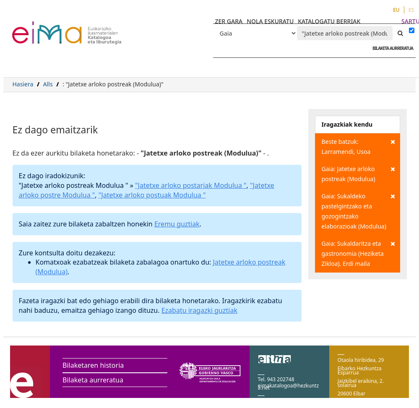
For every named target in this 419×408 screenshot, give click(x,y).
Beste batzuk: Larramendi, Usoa (359, 146)
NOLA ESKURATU (270, 21)
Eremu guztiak (177, 224)
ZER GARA (229, 21)
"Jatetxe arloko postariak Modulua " (191, 185)
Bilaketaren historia (93, 365)
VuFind (34, 27)
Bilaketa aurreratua (92, 380)
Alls (48, 84)
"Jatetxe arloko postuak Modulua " (152, 195)
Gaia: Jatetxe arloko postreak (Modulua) (359, 173)
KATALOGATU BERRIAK (329, 21)
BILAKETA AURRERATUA (390, 48)
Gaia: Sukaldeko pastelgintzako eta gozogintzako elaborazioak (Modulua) (359, 210)
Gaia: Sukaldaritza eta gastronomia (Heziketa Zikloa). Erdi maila (359, 253)
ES (411, 9)
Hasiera (23, 84)
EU (396, 9)
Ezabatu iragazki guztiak (199, 310)
